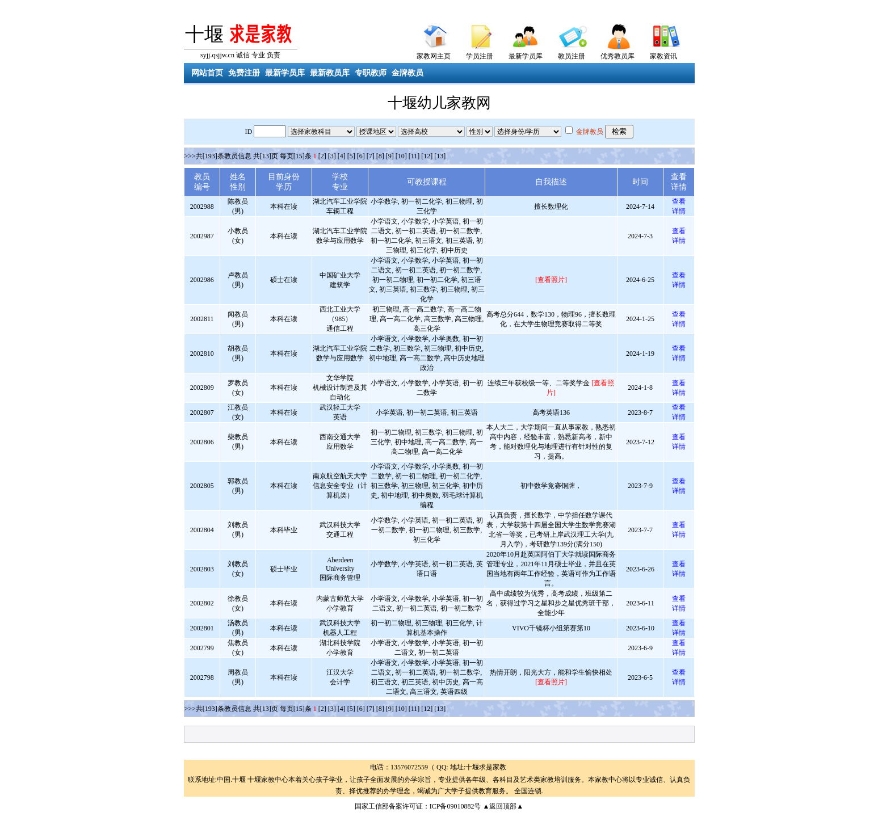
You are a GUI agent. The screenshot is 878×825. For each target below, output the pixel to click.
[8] (380, 156)
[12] (426, 156)
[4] (342, 156)
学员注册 (479, 56)
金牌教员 (407, 73)
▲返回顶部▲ (502, 806)
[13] (440, 156)
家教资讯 (663, 56)
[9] (390, 156)
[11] (414, 156)
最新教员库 (330, 73)
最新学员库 (526, 56)
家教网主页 (434, 56)
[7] (371, 156)
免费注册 (244, 73)
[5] (351, 156)
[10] (401, 156)
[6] (361, 156)
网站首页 (207, 73)
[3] (332, 156)
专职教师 (371, 73)
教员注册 (571, 56)
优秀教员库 (617, 56)
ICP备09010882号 (455, 806)
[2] (322, 156)
